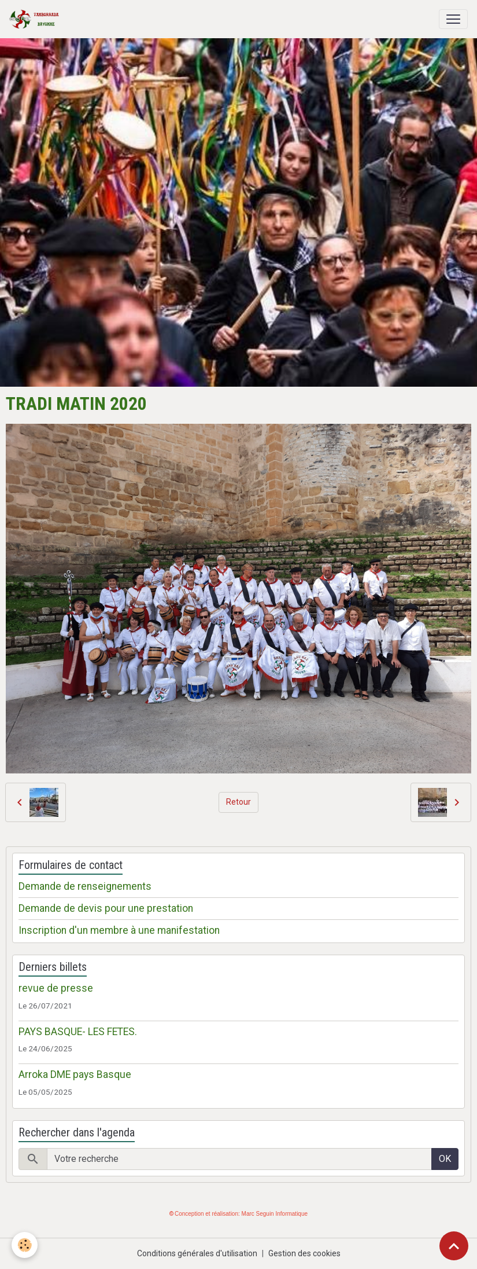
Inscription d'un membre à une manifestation (119, 930)
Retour (238, 801)
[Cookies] (25, 1245)
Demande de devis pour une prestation (106, 908)
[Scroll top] (453, 1245)
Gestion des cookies (304, 1253)
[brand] (36, 19)
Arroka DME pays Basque (75, 1074)
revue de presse (56, 988)
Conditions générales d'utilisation (197, 1253)
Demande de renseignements (85, 886)
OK (445, 1158)
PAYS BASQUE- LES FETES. (78, 1031)
